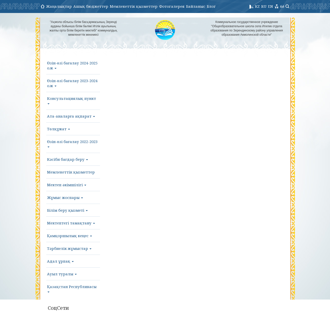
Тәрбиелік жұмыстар (69, 248)
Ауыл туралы (62, 273)
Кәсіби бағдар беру (67, 159)
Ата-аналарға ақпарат (71, 116)
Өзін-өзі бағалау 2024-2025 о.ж (72, 65)
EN (270, 6)
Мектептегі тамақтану (71, 222)
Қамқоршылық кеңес (69, 235)
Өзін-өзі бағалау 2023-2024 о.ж (72, 83)
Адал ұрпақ (60, 261)
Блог (211, 6)
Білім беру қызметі (67, 210)
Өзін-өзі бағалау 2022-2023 (72, 143)
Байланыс (195, 6)
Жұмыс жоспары (65, 197)
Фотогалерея (171, 6)
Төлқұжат (58, 128)
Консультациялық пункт (71, 100)
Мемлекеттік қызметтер (134, 6)
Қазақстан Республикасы (71, 288)
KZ (257, 6)
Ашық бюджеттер (90, 6)
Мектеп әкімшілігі (66, 184)
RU (263, 6)
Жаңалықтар (59, 6)
